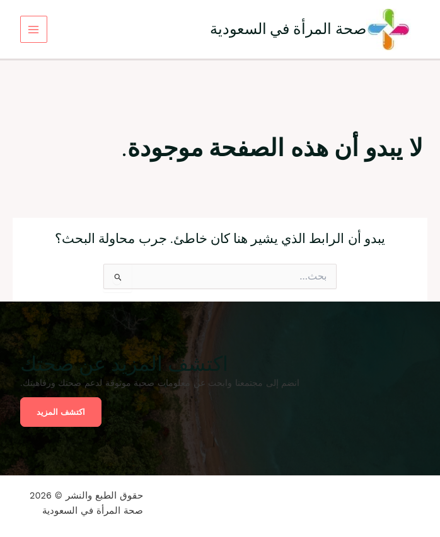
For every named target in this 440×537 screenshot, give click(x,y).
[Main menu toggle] (33, 29)
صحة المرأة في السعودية (288, 28)
